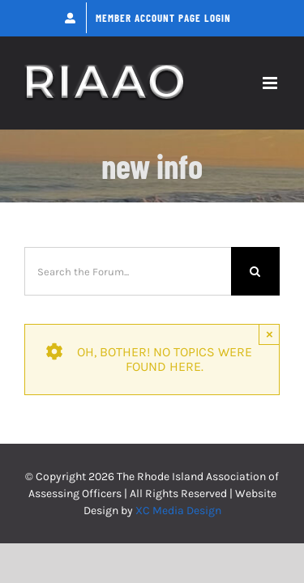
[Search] (255, 271)
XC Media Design (178, 510)
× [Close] (269, 334)
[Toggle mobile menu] (271, 82)
